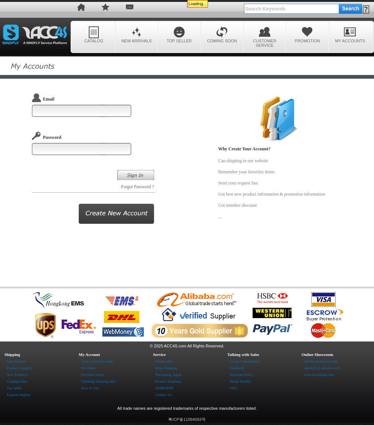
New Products (17, 375)
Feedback (237, 368)
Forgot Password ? (138, 186)
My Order (88, 368)
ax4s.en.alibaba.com (319, 375)
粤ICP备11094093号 (186, 419)
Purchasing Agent (168, 375)
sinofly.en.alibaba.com (320, 361)
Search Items (16, 361)
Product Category (20, 368)
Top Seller (14, 388)
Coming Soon (17, 381)
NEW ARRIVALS (136, 34)
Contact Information (245, 361)
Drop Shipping (166, 368)
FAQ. (234, 388)
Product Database (168, 381)
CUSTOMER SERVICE (264, 37)
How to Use (90, 388)
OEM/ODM (164, 388)
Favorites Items (92, 375)
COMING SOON (222, 34)
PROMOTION (307, 34)
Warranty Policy (242, 375)
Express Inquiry (18, 395)
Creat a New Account (97, 361)
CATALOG (93, 34)
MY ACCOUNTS (350, 34)
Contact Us (163, 395)
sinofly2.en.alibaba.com (321, 368)
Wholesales (163, 361)
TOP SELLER (179, 34)
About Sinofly (240, 381)
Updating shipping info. (98, 381)
